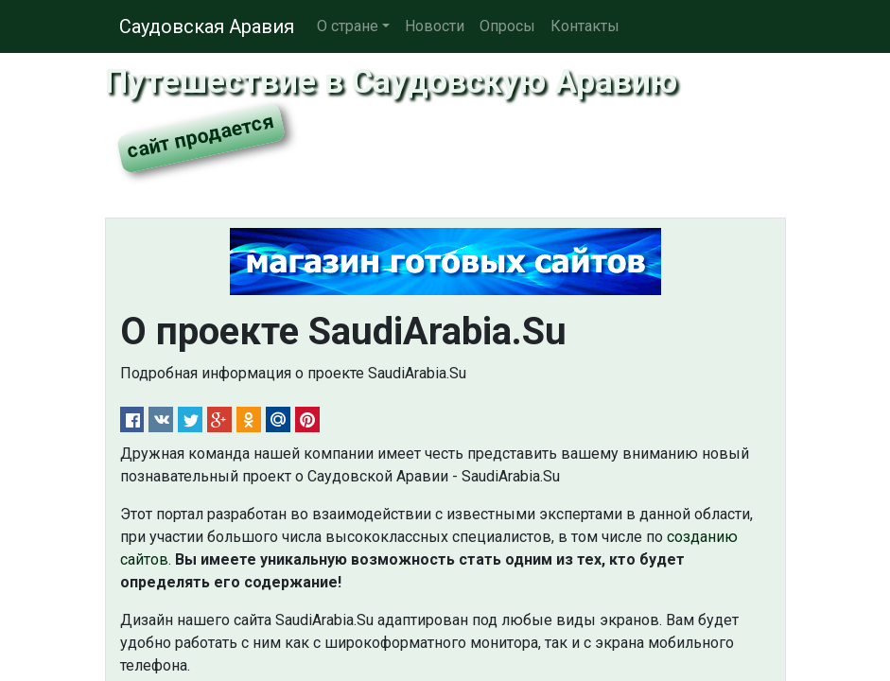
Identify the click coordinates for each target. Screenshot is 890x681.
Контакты (585, 26)
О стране (347, 26)
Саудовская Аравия (206, 26)
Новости (434, 26)
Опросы (507, 26)
